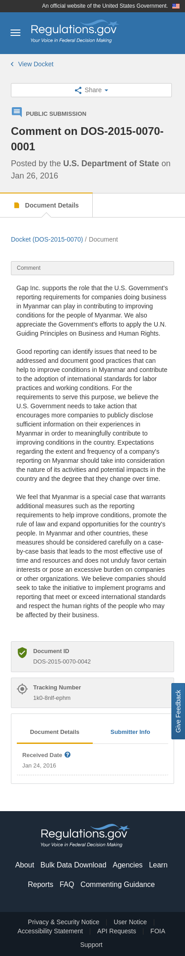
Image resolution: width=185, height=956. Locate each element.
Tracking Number (57, 687)
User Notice (130, 922)
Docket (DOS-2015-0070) (47, 239)
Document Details (51, 205)
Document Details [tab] (55, 731)
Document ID (51, 651)
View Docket (32, 64)
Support (91, 944)
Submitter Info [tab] (130, 731)
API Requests (116, 931)
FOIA (157, 931)
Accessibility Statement (50, 931)
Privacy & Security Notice (63, 922)
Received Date (46, 755)
